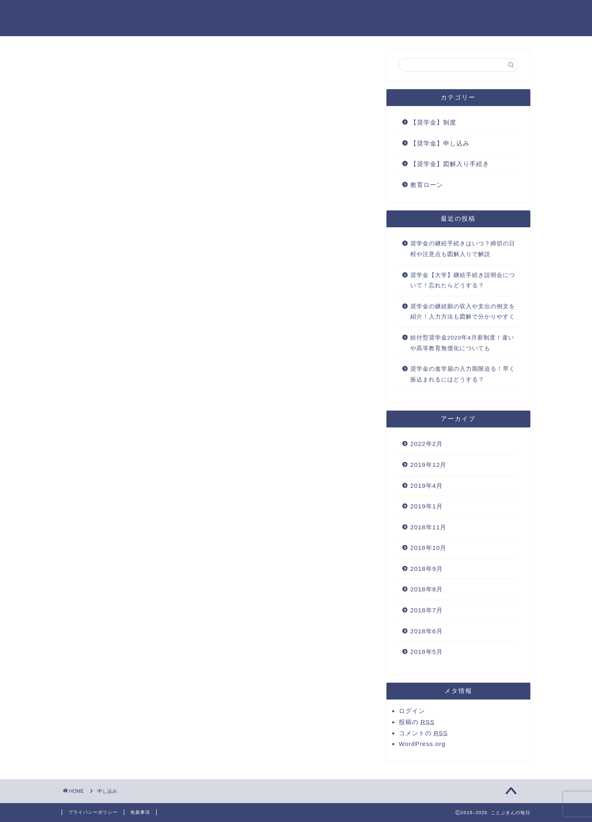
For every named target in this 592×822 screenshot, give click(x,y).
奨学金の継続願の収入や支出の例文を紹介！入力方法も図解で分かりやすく (462, 311)
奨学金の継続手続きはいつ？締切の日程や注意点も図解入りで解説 (462, 248)
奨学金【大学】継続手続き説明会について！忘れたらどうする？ (462, 280)
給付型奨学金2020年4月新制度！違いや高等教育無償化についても (462, 343)
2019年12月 (428, 464)
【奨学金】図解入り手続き (449, 163)
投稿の (417, 721)
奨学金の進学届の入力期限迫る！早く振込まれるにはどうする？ (462, 374)
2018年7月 (426, 610)
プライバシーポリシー (438, 12)
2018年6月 (426, 631)
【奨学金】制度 (433, 122)
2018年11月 (428, 527)
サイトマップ (364, 12)
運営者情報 (507, 12)
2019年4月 (426, 485)
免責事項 (140, 812)
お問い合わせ (304, 12)
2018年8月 (426, 589)
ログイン (412, 710)
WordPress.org (422, 743)
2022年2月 (426, 443)
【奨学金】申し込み (439, 143)
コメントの (423, 733)
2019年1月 (426, 506)
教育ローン (426, 184)
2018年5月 (426, 651)
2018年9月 (426, 568)
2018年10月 (428, 547)
